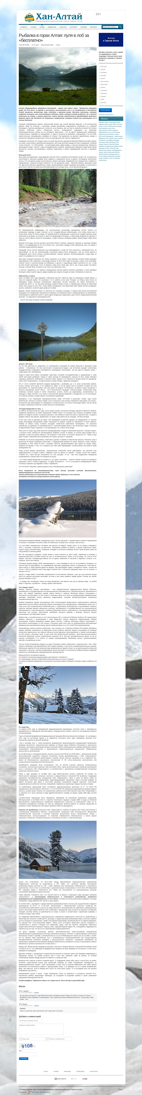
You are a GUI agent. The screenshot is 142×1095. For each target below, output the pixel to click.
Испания (103, 73)
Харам (101, 144)
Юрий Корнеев (104, 154)
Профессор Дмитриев (106, 146)
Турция (102, 96)
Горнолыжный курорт (115, 126)
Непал (102, 87)
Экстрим (117, 132)
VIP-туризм (110, 138)
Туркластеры (103, 130)
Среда (42, 27)
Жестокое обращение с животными (110, 136)
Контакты (94, 1071)
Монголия (103, 84)
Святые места (118, 138)
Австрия (102, 67)
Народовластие (104, 132)
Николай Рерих (114, 144)
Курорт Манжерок (109, 156)
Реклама (67, 1071)
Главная (23, 27)
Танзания (103, 90)
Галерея (83, 27)
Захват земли (103, 152)
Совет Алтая (103, 126)
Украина (102, 122)
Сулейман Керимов (112, 140)
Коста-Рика (103, 81)
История (73, 27)
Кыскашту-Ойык (104, 142)
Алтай (112, 132)
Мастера (93, 27)
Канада (102, 76)
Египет (102, 70)
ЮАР (101, 99)
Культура (63, 27)
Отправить (24, 1058)
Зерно (107, 122)
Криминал (102, 138)
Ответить (36, 992)
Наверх (120, 1089)
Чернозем (112, 122)
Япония (102, 103)
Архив (56, 1071)
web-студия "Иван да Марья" (39, 1092)
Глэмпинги (102, 140)
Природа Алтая (104, 148)
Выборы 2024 (114, 142)
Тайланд (103, 93)
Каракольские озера (106, 124)
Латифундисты (117, 150)
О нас (46, 1071)
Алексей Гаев (114, 148)
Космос (106, 144)
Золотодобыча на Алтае (107, 128)
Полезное (80, 1071)
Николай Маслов (114, 152)
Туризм (33, 27)
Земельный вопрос (105, 150)
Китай (102, 78)
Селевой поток (108, 158)
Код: (20, 1050)
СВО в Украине (113, 130)
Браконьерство (104, 134)
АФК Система (117, 124)
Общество (52, 27)
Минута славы (114, 134)
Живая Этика (118, 146)
